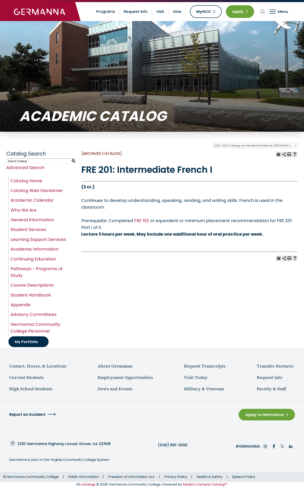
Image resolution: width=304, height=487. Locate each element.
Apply (237, 11)
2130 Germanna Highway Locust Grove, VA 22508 (64, 443)
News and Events (115, 389)
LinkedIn (291, 446)
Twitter (282, 446)
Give (177, 11)
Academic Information (34, 249)
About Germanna (115, 366)
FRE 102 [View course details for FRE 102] (141, 221)
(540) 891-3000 (172, 445)
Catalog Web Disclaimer (37, 190)
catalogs (88, 484)
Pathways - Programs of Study (36, 272)
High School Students (30, 389)
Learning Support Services (38, 239)
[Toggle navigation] (281, 11)
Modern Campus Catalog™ (205, 484)
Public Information (83, 476)
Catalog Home (26, 181)
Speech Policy (243, 476)
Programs (105, 11)
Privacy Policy (175, 476)
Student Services (28, 229)
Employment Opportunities (125, 377)
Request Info (136, 11)
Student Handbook (31, 295)
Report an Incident (27, 414)
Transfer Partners (275, 366)
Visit (160, 11)
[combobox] (255, 145)
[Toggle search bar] (262, 11)
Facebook (274, 446)
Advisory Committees (34, 314)
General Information (32, 220)
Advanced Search (25, 167)
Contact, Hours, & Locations (37, 366)
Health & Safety (210, 476)
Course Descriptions (32, 285)
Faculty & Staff (271, 389)
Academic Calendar (32, 200)
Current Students (26, 377)
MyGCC (203, 11)
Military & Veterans (204, 389)
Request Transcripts (204, 366)
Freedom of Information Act (131, 476)
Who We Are (24, 210)
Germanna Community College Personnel (35, 327)
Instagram (265, 446)
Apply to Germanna (264, 414)
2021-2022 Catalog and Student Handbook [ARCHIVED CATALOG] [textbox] (255, 146)
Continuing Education (33, 259)
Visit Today (196, 377)
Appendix (21, 305)
